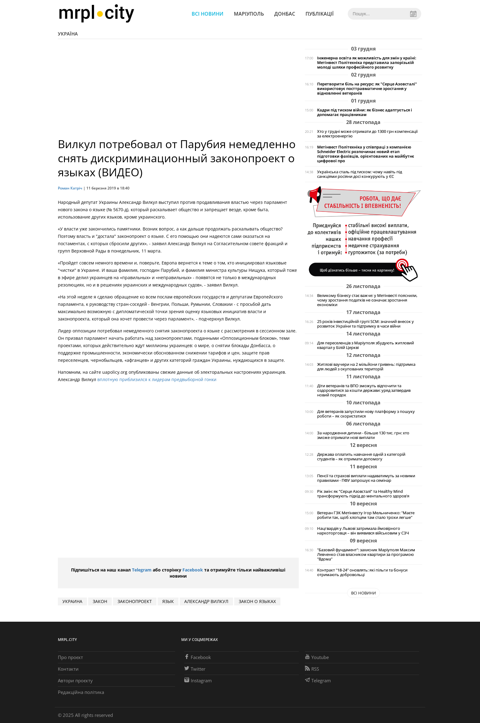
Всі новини (207, 13)
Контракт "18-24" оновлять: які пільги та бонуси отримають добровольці (362, 572)
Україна (68, 34)
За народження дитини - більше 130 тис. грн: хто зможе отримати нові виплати (363, 435)
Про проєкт (70, 657)
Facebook (192, 570)
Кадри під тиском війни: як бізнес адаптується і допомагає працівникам (364, 112)
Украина (72, 601)
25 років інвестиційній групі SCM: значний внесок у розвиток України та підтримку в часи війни (365, 323)
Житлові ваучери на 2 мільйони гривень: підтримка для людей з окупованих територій (366, 366)
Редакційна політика (81, 692)
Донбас (284, 13)
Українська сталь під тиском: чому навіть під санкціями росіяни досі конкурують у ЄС (359, 174)
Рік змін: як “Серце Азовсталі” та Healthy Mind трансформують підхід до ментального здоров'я (363, 493)
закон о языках (257, 601)
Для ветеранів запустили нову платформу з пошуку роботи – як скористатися (366, 413)
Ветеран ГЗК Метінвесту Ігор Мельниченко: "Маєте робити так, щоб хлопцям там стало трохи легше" (365, 515)
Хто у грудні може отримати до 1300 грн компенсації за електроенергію (367, 133)
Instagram (198, 680)
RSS (312, 669)
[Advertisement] (178, 91)
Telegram (142, 570)
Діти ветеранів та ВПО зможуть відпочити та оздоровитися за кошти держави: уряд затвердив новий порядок (364, 390)
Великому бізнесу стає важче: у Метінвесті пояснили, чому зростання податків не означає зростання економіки (367, 300)
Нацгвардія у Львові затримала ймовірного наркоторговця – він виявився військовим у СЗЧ (363, 530)
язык (168, 601)
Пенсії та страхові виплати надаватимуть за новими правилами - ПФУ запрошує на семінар (366, 478)
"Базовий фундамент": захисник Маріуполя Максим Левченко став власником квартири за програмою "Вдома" (366, 554)
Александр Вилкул (206, 601)
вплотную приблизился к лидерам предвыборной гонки (156, 379)
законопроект (135, 601)
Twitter (194, 669)
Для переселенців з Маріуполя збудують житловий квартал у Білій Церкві (365, 345)
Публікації (320, 13)
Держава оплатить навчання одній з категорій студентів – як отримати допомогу (361, 456)
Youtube (317, 657)
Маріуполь (249, 13)
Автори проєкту (75, 680)
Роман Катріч (70, 188)
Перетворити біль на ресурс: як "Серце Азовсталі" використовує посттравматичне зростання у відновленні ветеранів (367, 89)
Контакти (68, 669)
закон (100, 601)
